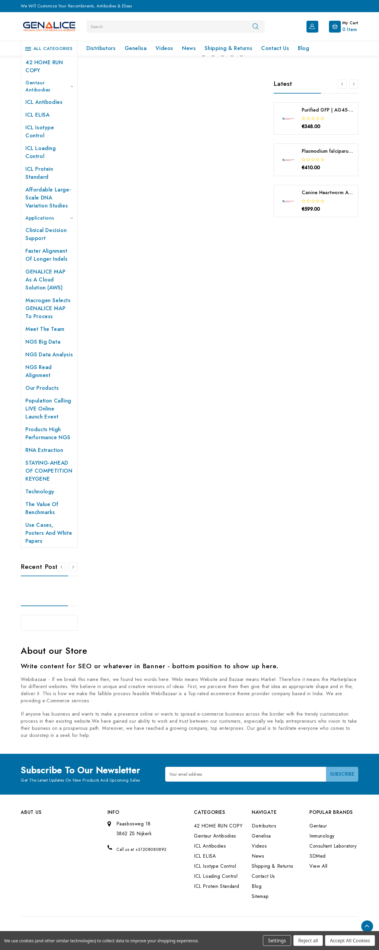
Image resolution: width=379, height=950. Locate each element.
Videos (164, 48)
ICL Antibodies (43, 102)
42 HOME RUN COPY (44, 66)
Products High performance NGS (47, 433)
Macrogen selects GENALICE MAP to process (48, 308)
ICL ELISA (37, 115)
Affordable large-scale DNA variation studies (48, 198)
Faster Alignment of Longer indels (46, 255)
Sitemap (260, 896)
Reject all (308, 940)
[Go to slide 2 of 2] (61, 567)
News (189, 48)
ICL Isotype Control (39, 131)
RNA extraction (44, 450)
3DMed (317, 856)
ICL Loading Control (40, 152)
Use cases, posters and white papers (48, 533)
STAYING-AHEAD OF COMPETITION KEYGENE (48, 471)
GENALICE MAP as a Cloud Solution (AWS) (45, 280)
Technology (39, 491)
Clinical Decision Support (46, 234)
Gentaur (318, 825)
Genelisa (136, 48)
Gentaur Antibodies (49, 86)
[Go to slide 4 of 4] (342, 84)
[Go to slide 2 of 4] (353, 84)
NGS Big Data (42, 342)
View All (318, 866)
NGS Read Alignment (38, 371)
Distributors (100, 48)
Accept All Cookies (350, 940)
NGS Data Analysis (49, 354)
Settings (277, 940)
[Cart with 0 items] (338, 26)
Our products (42, 388)
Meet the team (45, 329)
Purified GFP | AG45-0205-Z (334, 110)
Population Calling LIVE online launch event (48, 409)
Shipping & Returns (228, 48)
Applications (49, 218)
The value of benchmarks (41, 508)
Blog (303, 48)
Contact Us (275, 48)
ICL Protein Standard (39, 173)
